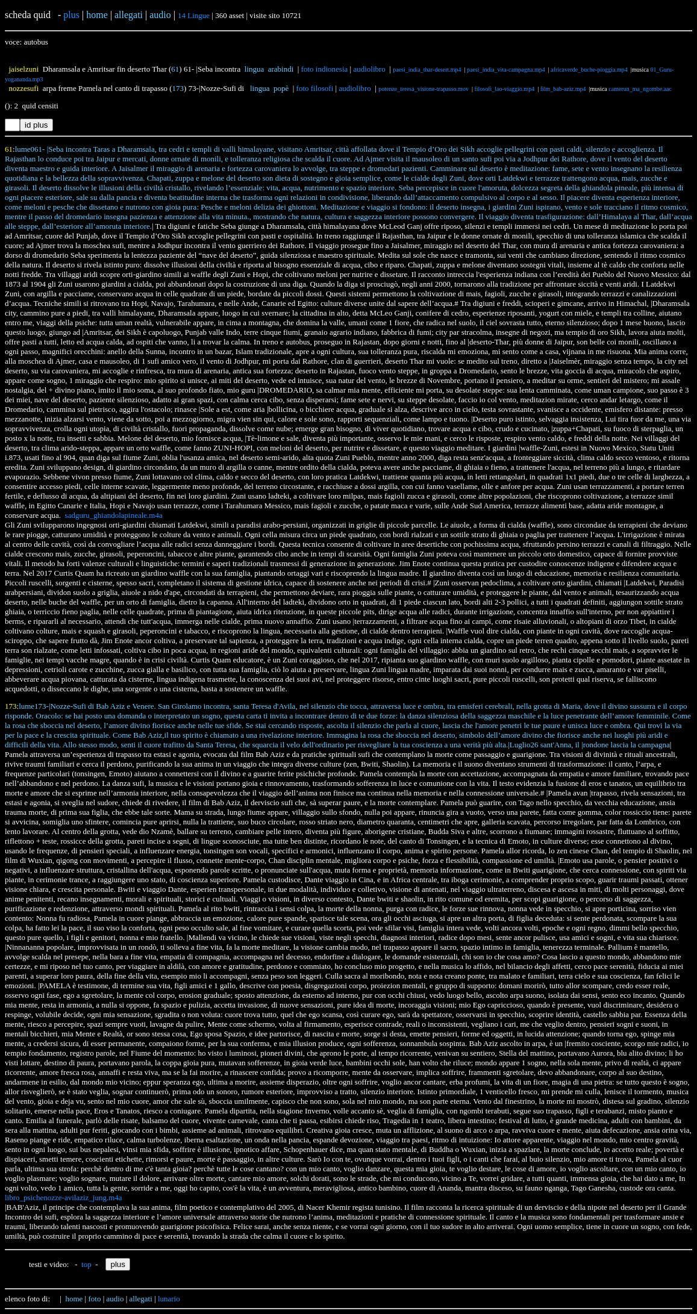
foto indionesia (324, 68)
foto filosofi (315, 88)
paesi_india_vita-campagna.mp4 (506, 69)
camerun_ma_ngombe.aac (640, 89)
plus (71, 15)
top (86, 1264)
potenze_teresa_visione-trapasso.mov (423, 89)
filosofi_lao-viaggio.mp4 (504, 89)
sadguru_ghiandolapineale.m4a (114, 515)
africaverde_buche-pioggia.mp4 (589, 69)
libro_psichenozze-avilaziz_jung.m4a (63, 1197)
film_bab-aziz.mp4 (563, 89)
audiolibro (369, 68)
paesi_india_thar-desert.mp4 (427, 69)
